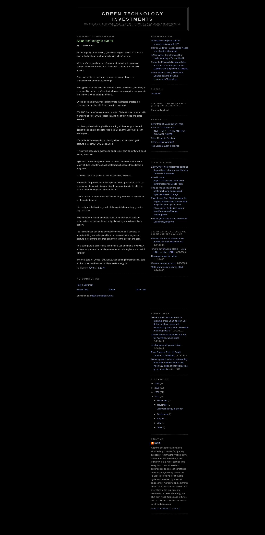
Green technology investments (133, 16)
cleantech (156, 93)
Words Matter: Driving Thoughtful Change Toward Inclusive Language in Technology (167, 75)
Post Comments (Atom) (101, 295)
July (159, 423)
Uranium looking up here (163, 263)
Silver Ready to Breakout (163, 138)
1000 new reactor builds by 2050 (167, 267)
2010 (157, 383)
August (161, 418)
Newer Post (82, 289)
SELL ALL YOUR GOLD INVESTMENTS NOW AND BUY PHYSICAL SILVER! (168, 130)
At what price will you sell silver (166, 345)
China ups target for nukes (164, 256)
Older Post (141, 289)
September (162, 414)
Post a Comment (85, 285)
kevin (157, 443)
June (160, 427)
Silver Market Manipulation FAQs (167, 124)
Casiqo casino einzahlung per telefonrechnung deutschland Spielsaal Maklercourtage (166, 191)
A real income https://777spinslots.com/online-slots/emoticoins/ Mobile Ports (167, 180)
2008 (157, 392)
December (162, 400)
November (162, 405)
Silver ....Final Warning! (162, 142)
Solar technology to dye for (169, 408)
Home (112, 289)
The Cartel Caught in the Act (165, 146)
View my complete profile (165, 509)
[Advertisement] (166, 292)
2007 (157, 396)
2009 (157, 388)
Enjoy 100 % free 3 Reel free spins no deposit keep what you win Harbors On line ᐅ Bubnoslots (169, 170)
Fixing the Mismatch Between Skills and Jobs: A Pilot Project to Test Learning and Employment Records (169, 65)
